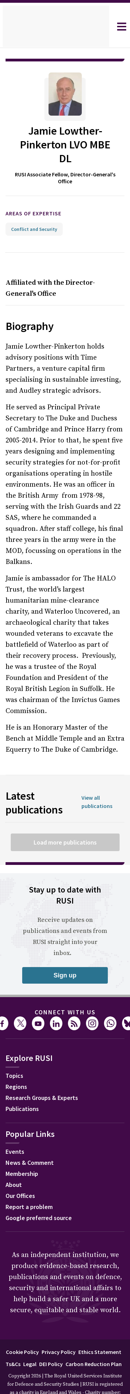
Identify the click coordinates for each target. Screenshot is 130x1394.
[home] (56, 27)
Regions (16, 1067)
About (14, 1165)
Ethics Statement (99, 1332)
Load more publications (65, 823)
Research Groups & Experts (42, 1078)
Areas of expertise (33, 194)
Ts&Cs (13, 1344)
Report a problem (29, 1187)
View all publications (96, 782)
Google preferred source (39, 1198)
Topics (14, 1056)
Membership (22, 1154)
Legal (29, 1344)
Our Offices (20, 1176)
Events (15, 1132)
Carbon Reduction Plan (94, 1344)
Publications (22, 1089)
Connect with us (65, 993)
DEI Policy (51, 1344)
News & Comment (30, 1143)
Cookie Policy (22, 1332)
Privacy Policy (59, 1332)
